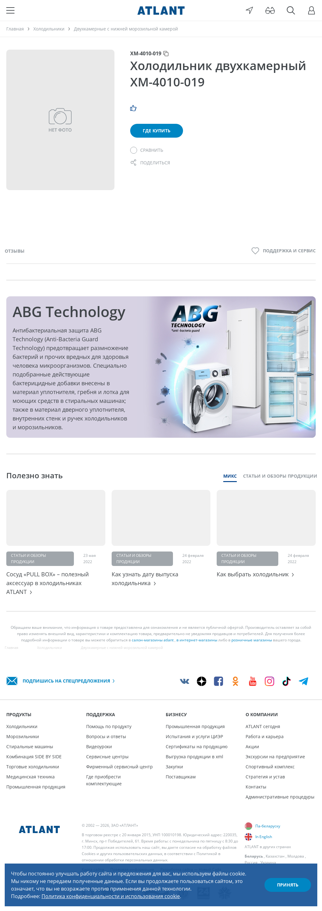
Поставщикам (181, 777)
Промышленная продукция (35, 787)
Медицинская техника (30, 777)
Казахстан (275, 856)
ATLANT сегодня (263, 726)
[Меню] (10, 10)
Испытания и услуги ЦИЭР (194, 736)
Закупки (174, 767)
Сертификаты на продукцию (197, 746)
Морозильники (22, 736)
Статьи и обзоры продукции (280, 476)
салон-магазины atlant (153, 640)
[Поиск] (290, 10)
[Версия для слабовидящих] (270, 10)
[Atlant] (161, 10)
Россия (251, 862)
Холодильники (21, 726)
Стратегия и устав (265, 777)
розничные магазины (251, 640)
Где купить (156, 131)
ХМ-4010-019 (145, 53)
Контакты (256, 787)
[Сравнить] (146, 150)
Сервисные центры (107, 757)
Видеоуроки (99, 746)
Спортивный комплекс (270, 767)
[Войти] (311, 10)
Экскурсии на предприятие (275, 757)
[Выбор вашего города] (249, 10)
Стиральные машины (29, 746)
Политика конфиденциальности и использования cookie (111, 896)
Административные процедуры (280, 797)
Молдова (295, 856)
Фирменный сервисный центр (119, 767)
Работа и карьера (265, 736)
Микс (230, 476)
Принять (287, 885)
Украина (268, 862)
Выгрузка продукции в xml (194, 757)
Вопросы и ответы (106, 736)
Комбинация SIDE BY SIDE (34, 757)
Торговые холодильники (32, 767)
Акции (252, 746)
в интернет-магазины (196, 640)
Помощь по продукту (108, 726)
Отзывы (15, 251)
